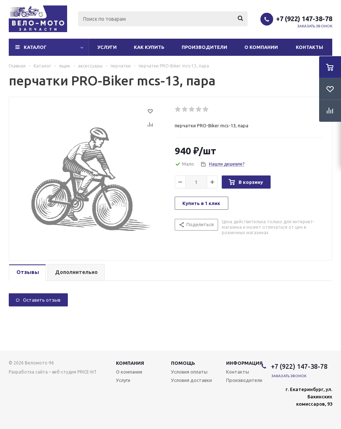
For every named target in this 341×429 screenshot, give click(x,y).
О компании (261, 47)
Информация (244, 363)
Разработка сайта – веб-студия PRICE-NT (53, 372)
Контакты (309, 47)
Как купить (149, 47)
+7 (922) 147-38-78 (304, 18)
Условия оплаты (189, 371)
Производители (204, 47)
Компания (130, 363)
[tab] (27, 272)
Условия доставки (191, 380)
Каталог (35, 47)
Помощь (183, 363)
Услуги (107, 47)
